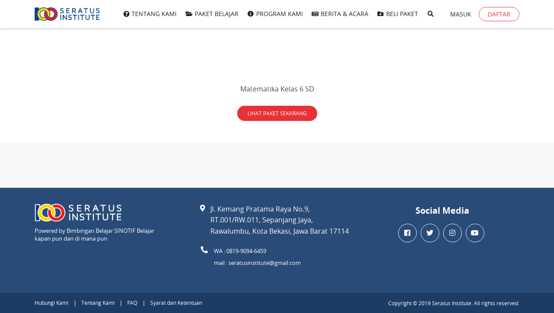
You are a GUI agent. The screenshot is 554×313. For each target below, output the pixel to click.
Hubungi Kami (51, 302)
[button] (431, 14)
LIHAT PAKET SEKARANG (277, 113)
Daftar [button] (499, 14)
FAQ (132, 302)
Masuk (460, 14)
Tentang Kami (98, 302)
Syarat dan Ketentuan (176, 302)
